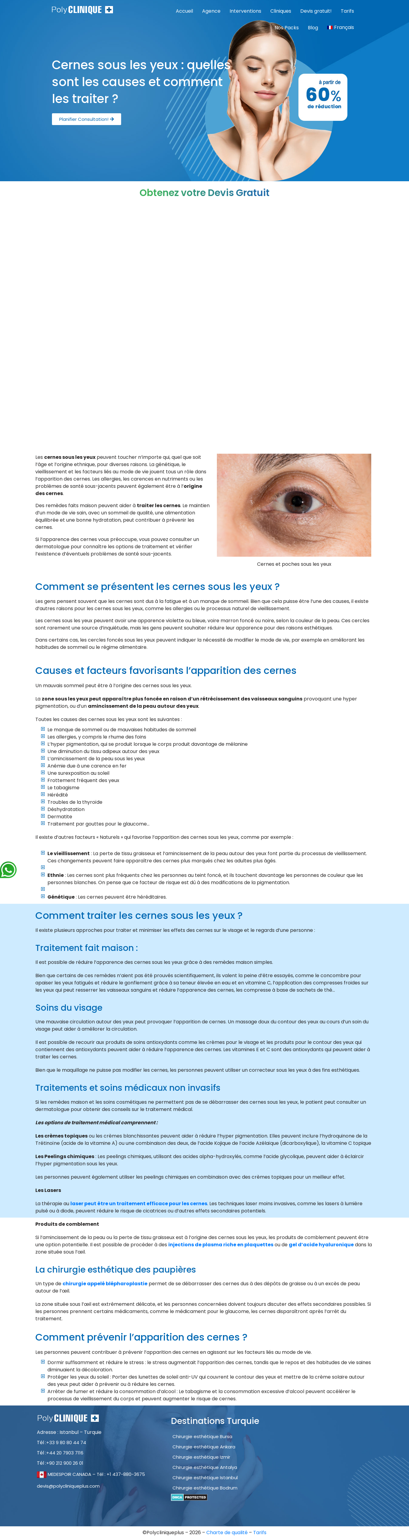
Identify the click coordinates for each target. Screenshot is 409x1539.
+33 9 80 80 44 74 (66, 1442)
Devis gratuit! (316, 11)
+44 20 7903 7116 (64, 1453)
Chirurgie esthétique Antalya (204, 1467)
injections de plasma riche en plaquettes (220, 1244)
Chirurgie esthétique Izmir (201, 1457)
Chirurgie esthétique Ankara (203, 1447)
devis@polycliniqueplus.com (68, 1486)
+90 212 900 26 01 (64, 1463)
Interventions (245, 11)
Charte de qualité (227, 1532)
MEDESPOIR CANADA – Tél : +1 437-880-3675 (91, 1474)
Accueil (184, 11)
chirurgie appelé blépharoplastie (105, 1283)
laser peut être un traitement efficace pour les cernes (138, 1203)
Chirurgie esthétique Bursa (202, 1436)
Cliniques (280, 11)
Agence (211, 11)
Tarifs (347, 11)
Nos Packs (287, 27)
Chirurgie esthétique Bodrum (204, 1488)
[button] (86, 119)
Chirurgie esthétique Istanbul (205, 1477)
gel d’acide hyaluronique (321, 1244)
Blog (313, 27)
